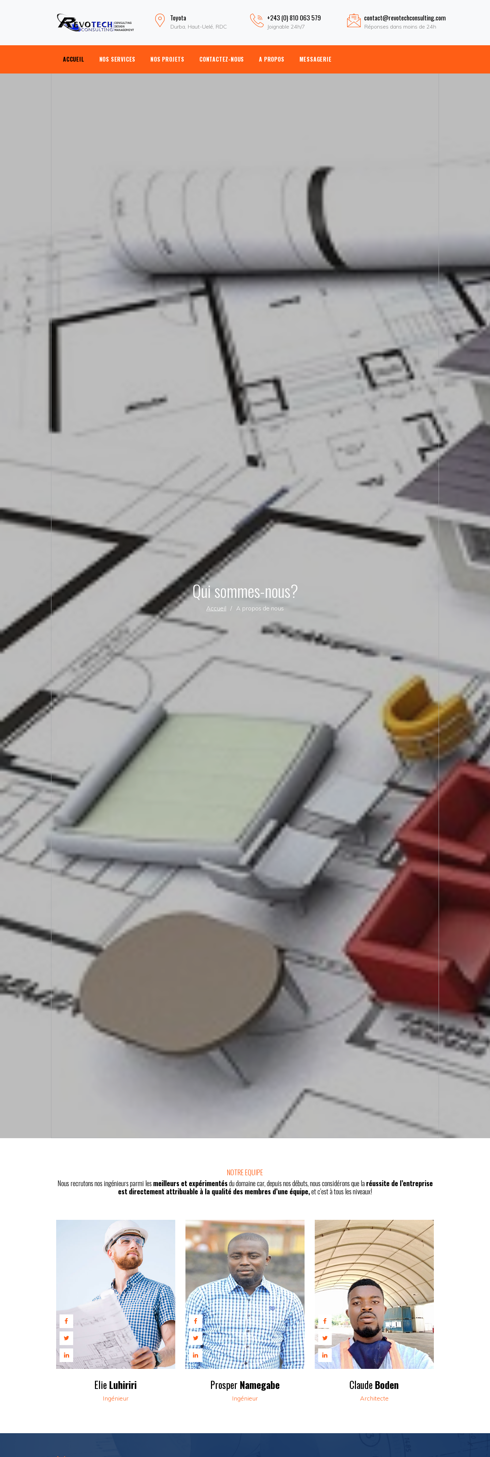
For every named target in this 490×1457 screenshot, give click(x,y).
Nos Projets (167, 59)
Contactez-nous (221, 59)
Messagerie (315, 59)
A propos (271, 59)
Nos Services (117, 59)
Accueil (73, 59)
